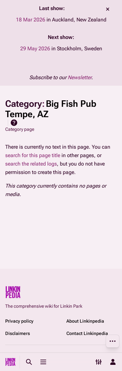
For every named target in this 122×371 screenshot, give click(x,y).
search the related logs (31, 164)
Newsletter (79, 77)
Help (14, 122)
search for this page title (32, 155)
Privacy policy (19, 321)
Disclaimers (17, 333)
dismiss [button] (108, 9)
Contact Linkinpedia (87, 333)
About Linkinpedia (85, 321)
